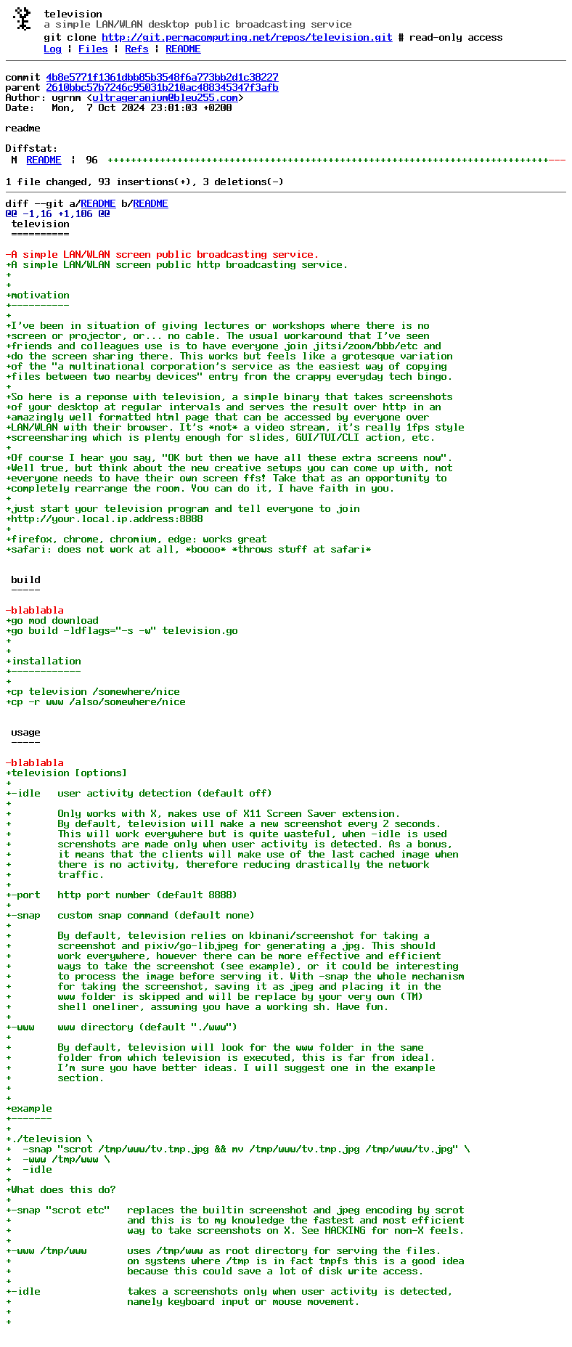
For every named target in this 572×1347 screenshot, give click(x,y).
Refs (137, 49)
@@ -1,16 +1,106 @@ (58, 213)
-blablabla (35, 610)
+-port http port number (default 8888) (122, 895)
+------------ (43, 671)
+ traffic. (55, 874)
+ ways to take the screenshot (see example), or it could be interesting (232, 966)
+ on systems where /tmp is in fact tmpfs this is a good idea (235, 1261)
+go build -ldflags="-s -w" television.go (122, 630)
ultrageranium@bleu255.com (165, 97)
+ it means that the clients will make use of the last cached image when (232, 854)
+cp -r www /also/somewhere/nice (96, 701)
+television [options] (67, 773)
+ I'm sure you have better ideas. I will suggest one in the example (221, 1067)
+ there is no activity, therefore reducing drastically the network (218, 864)
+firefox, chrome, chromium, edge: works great (136, 539)
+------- (29, 1118)
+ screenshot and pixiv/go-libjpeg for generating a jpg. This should (221, 945)
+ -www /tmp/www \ (58, 1159)
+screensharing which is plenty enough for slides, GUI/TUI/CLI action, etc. (221, 437)
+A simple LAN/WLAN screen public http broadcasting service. (177, 264)
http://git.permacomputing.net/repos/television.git (247, 37)
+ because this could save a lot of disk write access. (215, 1271)
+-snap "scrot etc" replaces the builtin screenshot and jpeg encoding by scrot (235, 1210)
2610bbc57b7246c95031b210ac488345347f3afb (162, 87)
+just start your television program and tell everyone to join (186, 508)
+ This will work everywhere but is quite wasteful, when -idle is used (226, 834)
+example (29, 1108)
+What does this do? (61, 1189)
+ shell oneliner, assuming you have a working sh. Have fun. (197, 1006)
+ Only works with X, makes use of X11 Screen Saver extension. (203, 813)
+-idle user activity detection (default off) (139, 793)
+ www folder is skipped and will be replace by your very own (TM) (215, 996)
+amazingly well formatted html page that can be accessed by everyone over (218, 417)
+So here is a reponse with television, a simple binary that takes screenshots (229, 396)
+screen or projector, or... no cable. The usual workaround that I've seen (218, 335)
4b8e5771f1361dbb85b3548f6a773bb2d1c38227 (162, 77)
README (183, 49)
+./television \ (49, 1139)
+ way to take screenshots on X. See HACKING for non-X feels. (235, 1230)
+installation (43, 661)
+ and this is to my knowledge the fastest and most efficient (235, 1220)
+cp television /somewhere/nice (93, 691)
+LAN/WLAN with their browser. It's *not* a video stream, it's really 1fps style (235, 427)
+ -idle (29, 1169)
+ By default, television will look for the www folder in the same (215, 1047)
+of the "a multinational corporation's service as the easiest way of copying (226, 366)
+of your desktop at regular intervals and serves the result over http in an (223, 407)
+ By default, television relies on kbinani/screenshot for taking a (218, 935)
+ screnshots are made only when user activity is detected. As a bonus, (229, 844)
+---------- (38, 305)
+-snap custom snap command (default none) (131, 915)
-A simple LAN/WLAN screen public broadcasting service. (162, 254)
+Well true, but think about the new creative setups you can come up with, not (229, 468)
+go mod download (52, 620)
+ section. (55, 1078)
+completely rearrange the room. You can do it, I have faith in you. (200, 488)
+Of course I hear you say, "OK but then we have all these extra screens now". (229, 457)
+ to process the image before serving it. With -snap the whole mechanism (235, 976)
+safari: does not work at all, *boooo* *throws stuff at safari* (189, 549)
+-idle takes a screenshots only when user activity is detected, (229, 1291)
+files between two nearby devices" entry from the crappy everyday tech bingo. (229, 376)
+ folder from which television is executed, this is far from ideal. (221, 1057)
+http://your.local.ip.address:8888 (104, 518)
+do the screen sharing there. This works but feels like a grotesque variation (229, 356)
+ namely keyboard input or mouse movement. (183, 1301)
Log (53, 49)
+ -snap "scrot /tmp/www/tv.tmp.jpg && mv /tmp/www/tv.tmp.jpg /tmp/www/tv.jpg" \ (238, 1149)
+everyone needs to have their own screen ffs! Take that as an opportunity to (226, 478)
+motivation (38, 295)
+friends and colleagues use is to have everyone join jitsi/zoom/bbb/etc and (223, 346)
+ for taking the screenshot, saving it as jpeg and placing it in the (223, 986)
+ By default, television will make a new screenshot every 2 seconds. (223, 823)
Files (93, 49)
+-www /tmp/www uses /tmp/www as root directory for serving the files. (223, 1250)
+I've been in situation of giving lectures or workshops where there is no (218, 325)
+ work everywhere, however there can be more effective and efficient (223, 956)
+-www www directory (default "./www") (122, 1027)
